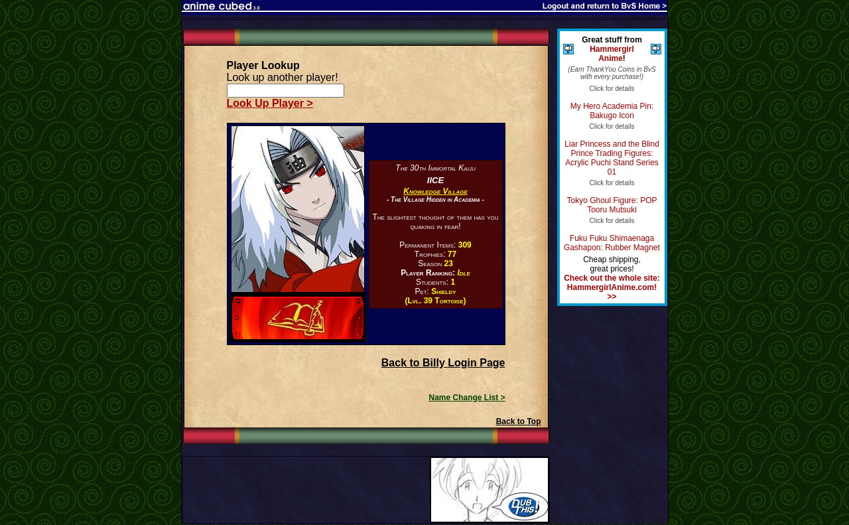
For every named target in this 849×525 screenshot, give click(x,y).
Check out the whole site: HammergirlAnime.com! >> (612, 287)
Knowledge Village (435, 191)
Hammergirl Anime (612, 53)
